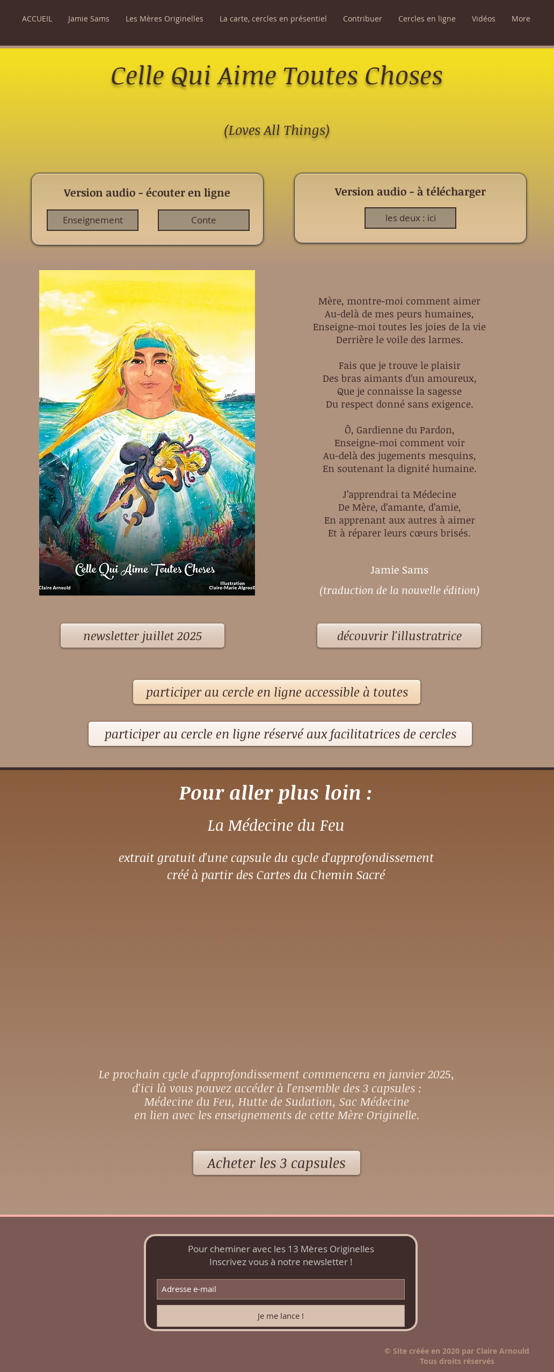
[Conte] (204, 220)
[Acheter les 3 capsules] (276, 1163)
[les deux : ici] (410, 218)
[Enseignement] (92, 220)
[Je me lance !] (281, 1316)
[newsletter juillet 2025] (142, 635)
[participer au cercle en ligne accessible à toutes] (276, 692)
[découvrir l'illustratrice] (399, 635)
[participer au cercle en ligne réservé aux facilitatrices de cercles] (280, 734)
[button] (89, 18)
